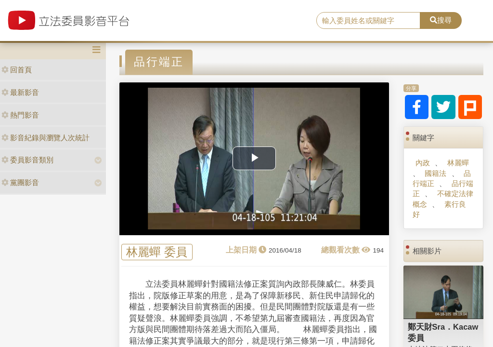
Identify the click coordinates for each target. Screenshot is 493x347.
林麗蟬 (458, 163)
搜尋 (441, 20)
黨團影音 (20, 182)
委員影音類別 (27, 160)
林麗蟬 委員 (156, 252)
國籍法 (435, 173)
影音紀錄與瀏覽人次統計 (45, 137)
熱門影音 (20, 115)
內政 (422, 163)
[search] (368, 20)
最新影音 (20, 92)
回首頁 (16, 70)
